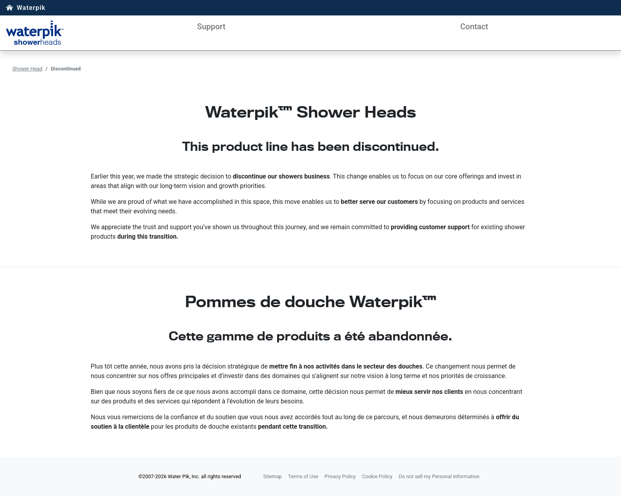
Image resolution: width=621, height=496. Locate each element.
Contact (474, 26)
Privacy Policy (340, 476)
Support (211, 26)
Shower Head (27, 69)
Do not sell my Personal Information (439, 476)
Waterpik (31, 7)
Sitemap (272, 476)
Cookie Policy (377, 476)
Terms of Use (303, 476)
